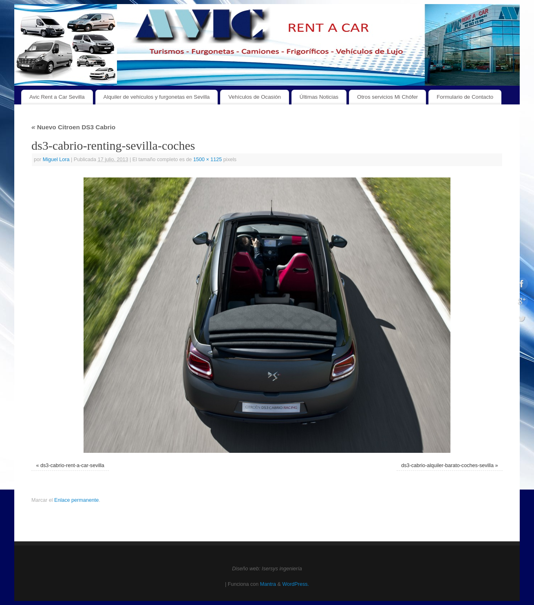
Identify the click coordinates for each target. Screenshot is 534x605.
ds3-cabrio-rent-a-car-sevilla (72, 465)
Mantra (268, 584)
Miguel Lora (56, 159)
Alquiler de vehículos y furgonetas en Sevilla (157, 97)
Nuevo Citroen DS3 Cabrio (73, 127)
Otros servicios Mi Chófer (387, 97)
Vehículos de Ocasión (254, 97)
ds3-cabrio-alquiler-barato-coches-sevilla (447, 465)
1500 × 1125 (207, 159)
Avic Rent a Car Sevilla (57, 97)
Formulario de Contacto (465, 97)
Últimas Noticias (319, 97)
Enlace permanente (76, 500)
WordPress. (295, 584)
